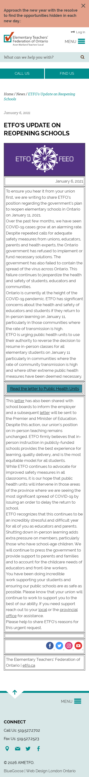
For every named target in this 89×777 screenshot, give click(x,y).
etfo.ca (29, 665)
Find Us (67, 73)
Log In (78, 31)
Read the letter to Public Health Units (44, 388)
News (20, 94)
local (42, 609)
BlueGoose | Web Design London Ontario (40, 771)
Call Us (22, 73)
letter (19, 400)
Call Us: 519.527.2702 (22, 730)
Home (8, 94)
